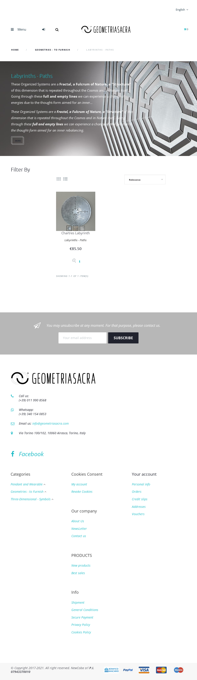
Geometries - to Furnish (27, 492)
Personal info (141, 484)
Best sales (78, 573)
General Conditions (84, 610)
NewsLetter (79, 528)
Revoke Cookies (81, 491)
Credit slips (139, 499)
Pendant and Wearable (27, 484)
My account (79, 484)
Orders (136, 491)
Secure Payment (82, 617)
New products (80, 565)
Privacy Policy (80, 625)
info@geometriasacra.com (50, 423)
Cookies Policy (81, 632)
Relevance (134, 179)
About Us (77, 521)
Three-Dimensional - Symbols (31, 499)
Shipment (77, 602)
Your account (144, 474)
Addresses (139, 507)
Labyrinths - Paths (75, 240)
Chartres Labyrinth (75, 233)
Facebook (27, 454)
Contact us (78, 536)
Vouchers (138, 514)
